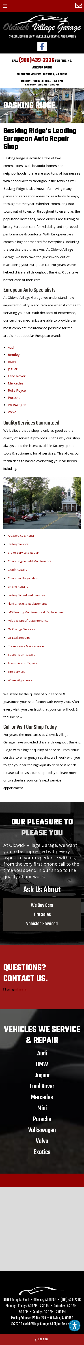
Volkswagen (17, 404)
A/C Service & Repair (22, 536)
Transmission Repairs (22, 663)
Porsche (14, 397)
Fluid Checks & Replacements (27, 604)
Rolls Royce (17, 390)
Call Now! (42, 1339)
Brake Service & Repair (23, 553)
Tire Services (16, 672)
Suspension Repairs (21, 655)
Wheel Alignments (20, 680)
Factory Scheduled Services (26, 595)
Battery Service (18, 544)
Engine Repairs (18, 587)
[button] (75, 1325)
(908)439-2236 (36, 60)
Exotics (42, 1152)
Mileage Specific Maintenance (28, 621)
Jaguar (12, 369)
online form (20, 989)
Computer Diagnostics (23, 578)
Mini (42, 1108)
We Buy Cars (42, 905)
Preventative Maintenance (26, 646)
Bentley (14, 354)
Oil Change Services (21, 629)
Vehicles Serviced (42, 924)
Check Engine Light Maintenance (30, 561)
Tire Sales (42, 914)
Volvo (12, 412)
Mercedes (16, 383)
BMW (12, 361)
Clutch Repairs (17, 570)
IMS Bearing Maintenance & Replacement (36, 612)
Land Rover (17, 376)
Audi (11, 347)
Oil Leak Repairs (19, 638)
